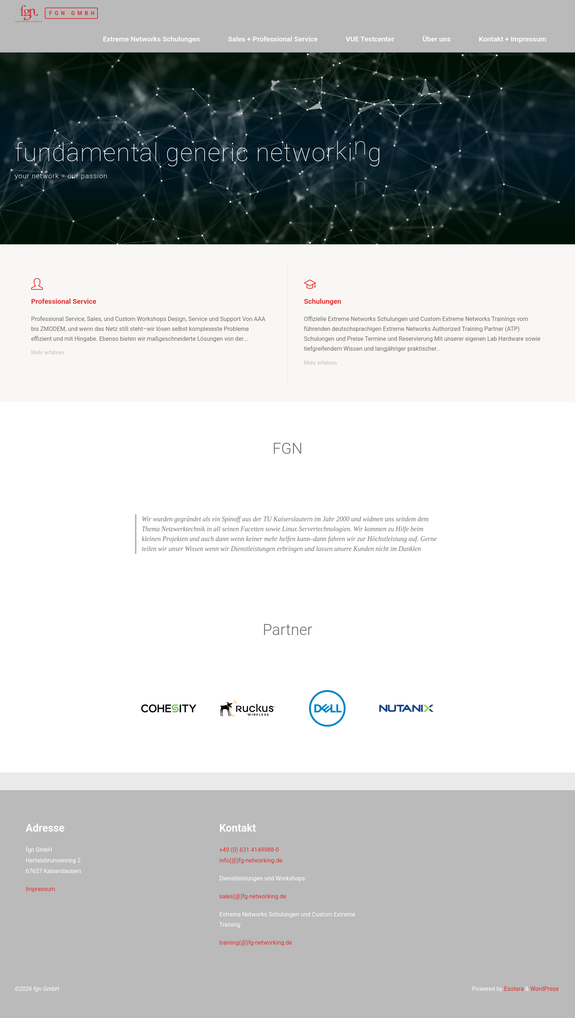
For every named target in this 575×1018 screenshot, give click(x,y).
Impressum (40, 889)
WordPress (544, 988)
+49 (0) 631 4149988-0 (249, 849)
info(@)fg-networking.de (250, 860)
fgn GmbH (73, 13)
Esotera (513, 988)
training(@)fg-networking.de (255, 942)
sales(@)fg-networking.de (252, 896)
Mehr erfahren (47, 353)
